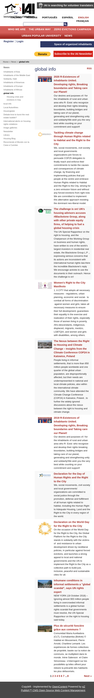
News (68, 35)
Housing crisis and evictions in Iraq (15, 98)
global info (9, 93)
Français (82, 21)
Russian (32, 17)
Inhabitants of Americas (14, 82)
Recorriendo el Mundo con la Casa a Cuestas (16, 143)
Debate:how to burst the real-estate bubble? (17, 116)
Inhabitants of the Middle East (17, 75)
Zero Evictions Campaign (72, 29)
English (83, 17)
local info (8, 104)
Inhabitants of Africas (13, 90)
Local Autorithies (11, 107)
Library (7, 135)
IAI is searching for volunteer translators (68, 5)
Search (65, 24)
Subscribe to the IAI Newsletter (73, 53)
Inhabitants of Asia (12, 72)
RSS (89, 68)
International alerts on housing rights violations (17, 122)
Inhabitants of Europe (13, 86)
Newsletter (8, 131)
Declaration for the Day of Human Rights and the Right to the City (71, 477)
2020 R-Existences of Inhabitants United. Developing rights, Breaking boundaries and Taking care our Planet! (71, 84)
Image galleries (10, 128)
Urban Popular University (41, 35)
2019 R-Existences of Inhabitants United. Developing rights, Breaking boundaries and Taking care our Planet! (71, 425)
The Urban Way (40, 29)
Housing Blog (10, 138)
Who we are (17, 29)
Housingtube (9, 111)
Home (4, 29)
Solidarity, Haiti (10, 79)
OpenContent (59, 686)
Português (49, 17)
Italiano (16, 17)
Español (67, 17)
